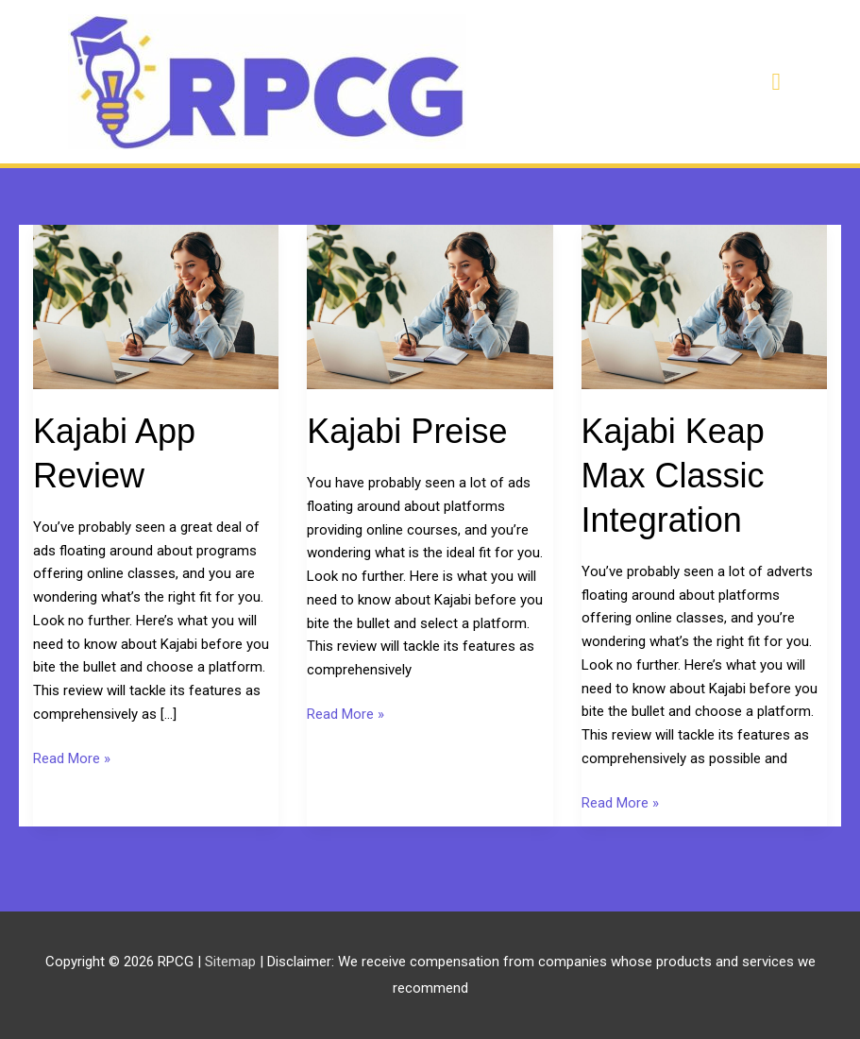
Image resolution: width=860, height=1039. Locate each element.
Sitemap (232, 961)
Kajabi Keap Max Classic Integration (673, 475)
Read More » (71, 759)
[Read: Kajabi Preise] (429, 306)
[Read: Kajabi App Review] (155, 306)
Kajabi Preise (407, 431)
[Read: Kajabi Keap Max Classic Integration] (704, 306)
